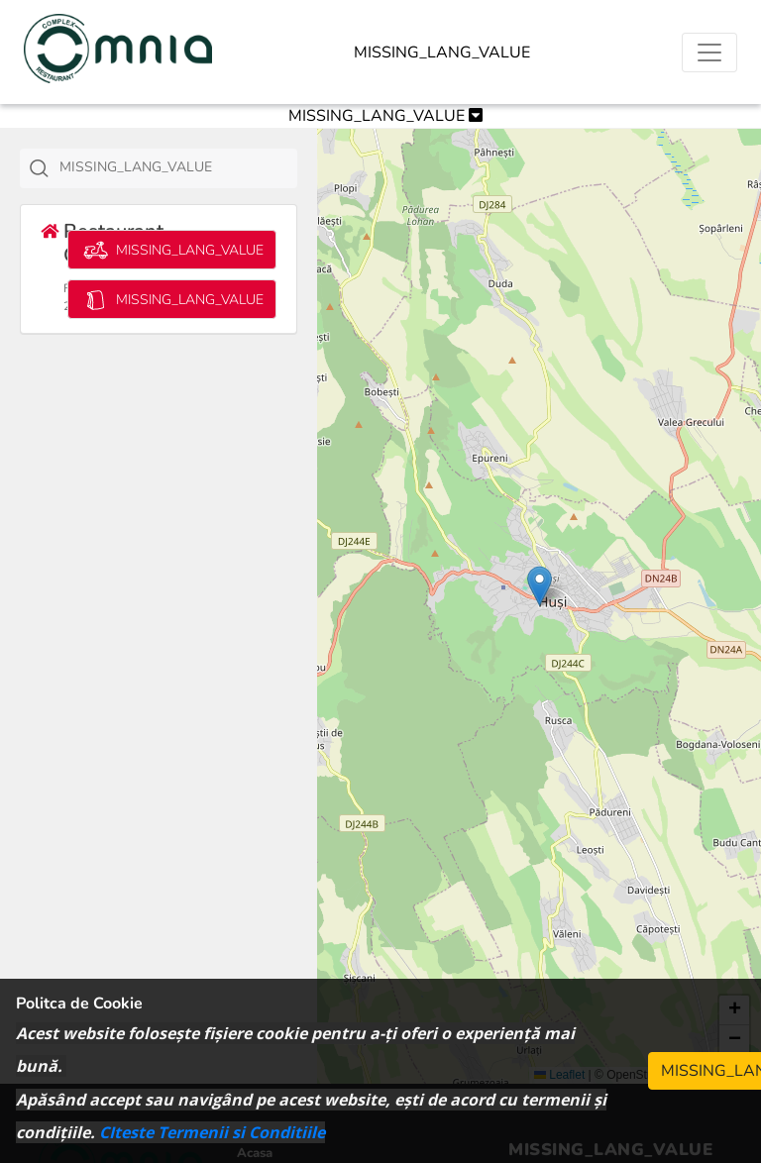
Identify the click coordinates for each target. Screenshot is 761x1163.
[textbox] (180, 167)
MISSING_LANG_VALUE (442, 52)
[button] (539, 586)
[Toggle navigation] (709, 52)
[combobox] (158, 168)
